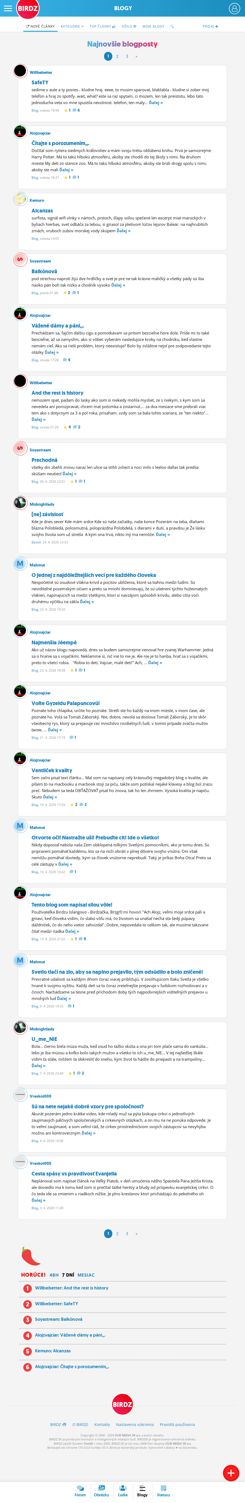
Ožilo (129, 26)
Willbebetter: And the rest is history (71, 1316)
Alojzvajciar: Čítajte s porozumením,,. (72, 1395)
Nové (40, 26)
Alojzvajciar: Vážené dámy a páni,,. (70, 1363)
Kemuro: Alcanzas (53, 1379)
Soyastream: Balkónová (58, 1347)
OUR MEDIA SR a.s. (128, 1464)
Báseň (36, 553)
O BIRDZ (80, 1453)
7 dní (68, 1303)
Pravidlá (177, 1453)
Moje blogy (153, 26)
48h (54, 1303)
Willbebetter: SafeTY (56, 1332)
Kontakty (102, 1453)
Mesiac (86, 1303)
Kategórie (72, 26)
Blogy (123, 8)
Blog (35, 110)
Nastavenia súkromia (135, 1453)
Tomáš (88, 1473)
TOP (103, 26)
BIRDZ (122, 1433)
